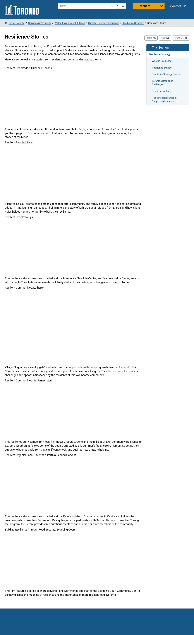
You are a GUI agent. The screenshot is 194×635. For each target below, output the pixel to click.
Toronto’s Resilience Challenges (162, 82)
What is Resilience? (162, 61)
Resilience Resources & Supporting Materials (164, 99)
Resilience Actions (161, 91)
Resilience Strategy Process (166, 74)
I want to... (146, 6)
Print (163, 38)
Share (152, 37)
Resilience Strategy (159, 54)
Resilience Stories (162, 67)
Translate (179, 38)
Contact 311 (178, 6)
